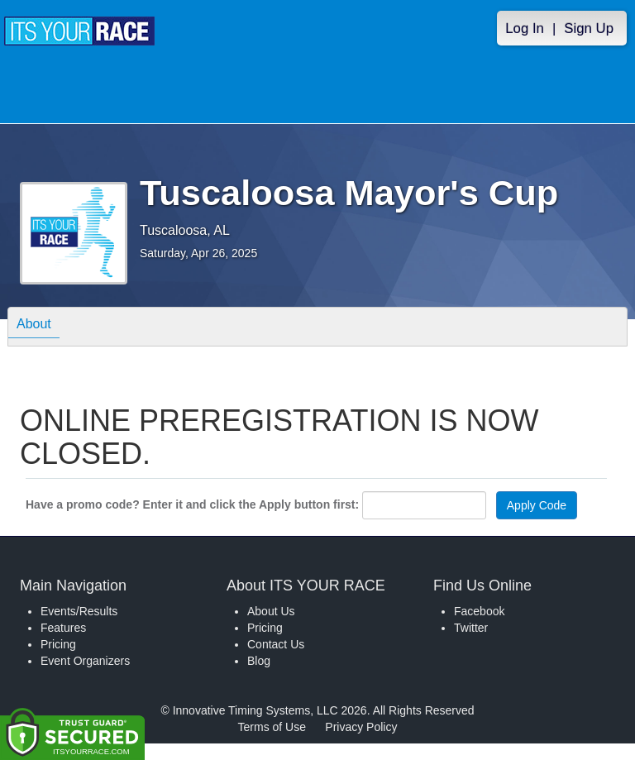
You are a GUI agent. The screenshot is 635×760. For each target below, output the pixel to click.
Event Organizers (85, 660)
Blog (258, 660)
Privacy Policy (361, 727)
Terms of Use (272, 727)
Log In (524, 28)
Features (63, 627)
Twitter (471, 627)
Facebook (479, 611)
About (34, 326)
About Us (271, 611)
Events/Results (79, 611)
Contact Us (275, 644)
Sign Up (589, 28)
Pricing (58, 644)
